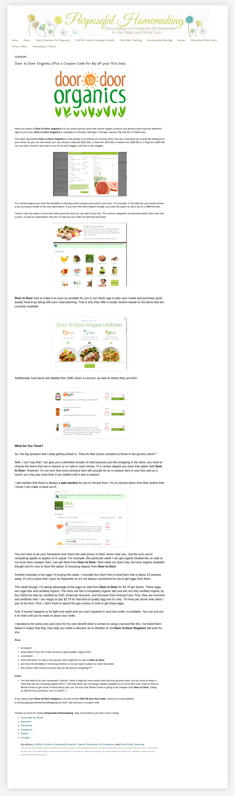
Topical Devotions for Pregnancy (52, 40)
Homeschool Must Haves (204, 40)
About (27, 40)
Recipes (181, 40)
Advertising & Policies (44, 46)
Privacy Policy (19, 46)
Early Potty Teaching (131, 40)
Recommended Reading (159, 40)
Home (15, 40)
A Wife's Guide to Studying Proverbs (94, 40)
